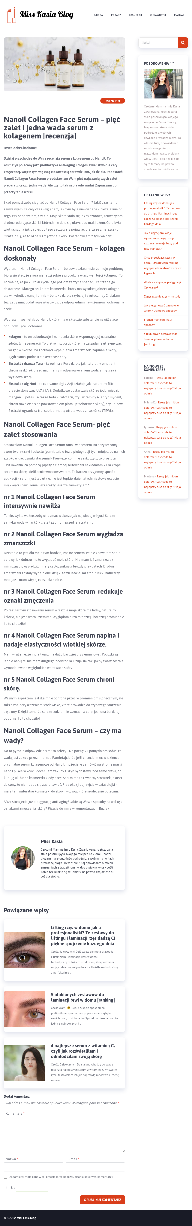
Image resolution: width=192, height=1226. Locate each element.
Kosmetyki (135, 15)
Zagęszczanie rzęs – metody (162, 296)
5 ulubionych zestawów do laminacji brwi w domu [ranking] (83, 997)
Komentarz (15, 1113)
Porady (116, 15)
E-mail (73, 1159)
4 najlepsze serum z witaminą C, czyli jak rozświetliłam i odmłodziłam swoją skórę (83, 1051)
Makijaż (179, 15)
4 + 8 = (11, 1188)
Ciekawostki (158, 15)
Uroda (98, 15)
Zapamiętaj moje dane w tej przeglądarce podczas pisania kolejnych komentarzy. (61, 1176)
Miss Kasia (52, 841)
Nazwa (12, 1159)
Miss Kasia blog (26, 1217)
